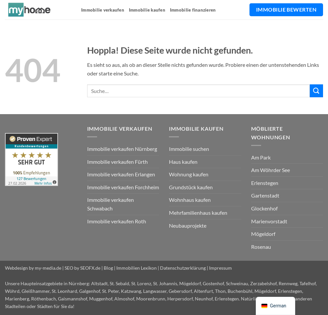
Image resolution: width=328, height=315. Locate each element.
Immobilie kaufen (147, 10)
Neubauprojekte (187, 225)
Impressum (220, 268)
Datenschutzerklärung (183, 268)
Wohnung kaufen (188, 174)
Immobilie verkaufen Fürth (117, 161)
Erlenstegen (264, 183)
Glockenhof (264, 208)
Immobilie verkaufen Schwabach (110, 204)
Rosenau (261, 247)
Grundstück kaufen (191, 187)
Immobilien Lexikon (136, 268)
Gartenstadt (265, 195)
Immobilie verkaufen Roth (116, 221)
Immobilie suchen (189, 149)
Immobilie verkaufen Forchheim (123, 187)
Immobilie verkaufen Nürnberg (122, 149)
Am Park (261, 157)
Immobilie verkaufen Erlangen (121, 174)
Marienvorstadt (269, 221)
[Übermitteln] (316, 90)
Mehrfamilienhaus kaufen (198, 212)
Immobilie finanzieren (193, 10)
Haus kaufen (183, 161)
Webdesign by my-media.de (33, 268)
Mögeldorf (263, 234)
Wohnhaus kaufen (190, 200)
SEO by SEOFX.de (82, 268)
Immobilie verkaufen (102, 10)
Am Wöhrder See (270, 170)
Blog (108, 268)
